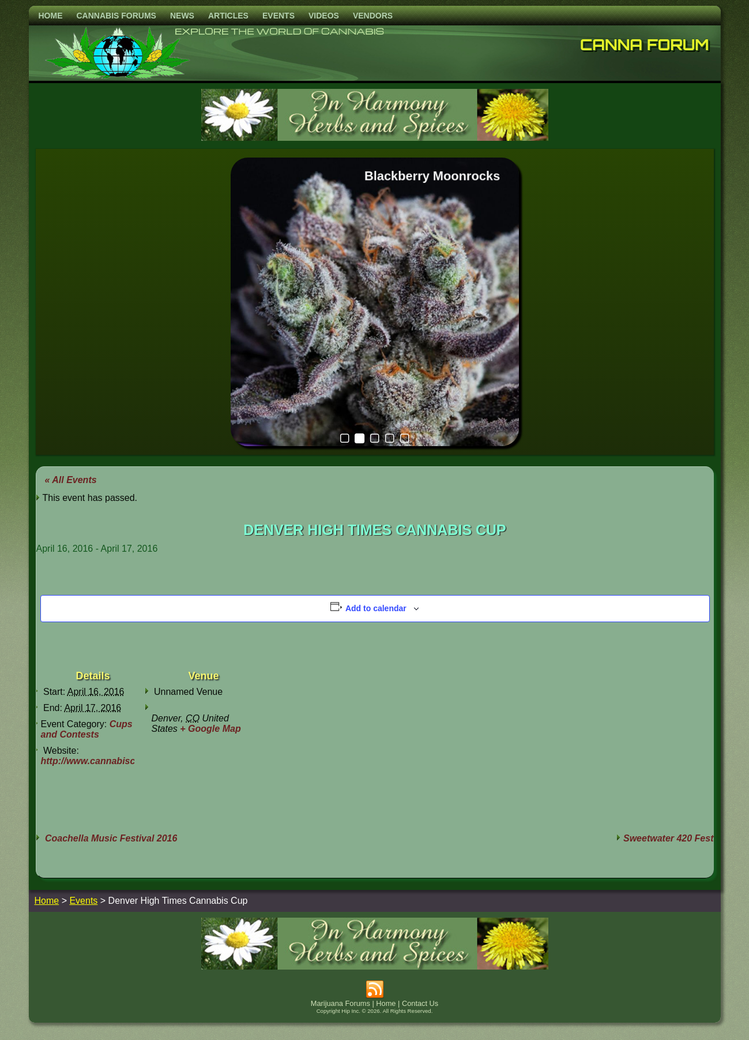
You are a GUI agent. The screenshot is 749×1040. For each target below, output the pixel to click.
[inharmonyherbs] (374, 138)
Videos (323, 15)
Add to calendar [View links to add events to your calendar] (376, 608)
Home (51, 15)
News (182, 15)
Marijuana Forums (340, 1003)
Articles (228, 15)
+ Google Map (210, 729)
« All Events (71, 480)
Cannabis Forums (116, 15)
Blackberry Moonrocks (431, 176)
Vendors (373, 15)
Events (278, 15)
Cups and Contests (87, 729)
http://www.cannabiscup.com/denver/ (122, 761)
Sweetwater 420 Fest (668, 838)
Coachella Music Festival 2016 (110, 838)
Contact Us (420, 1003)
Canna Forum (644, 44)
